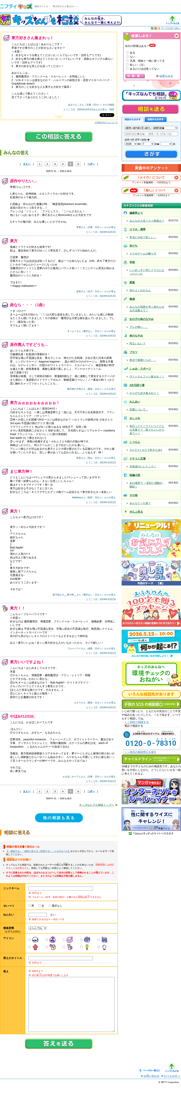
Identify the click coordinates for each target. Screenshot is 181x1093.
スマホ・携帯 (137, 229)
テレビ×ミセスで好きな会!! (145, 449)
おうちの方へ (172, 1083)
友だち (133, 245)
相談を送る (150, 109)
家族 (132, 282)
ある (132, 52)
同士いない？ (137, 343)
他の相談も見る (59, 818)
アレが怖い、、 (138, 326)
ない (132, 56)
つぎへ (91, 164)
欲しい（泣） (138, 64)
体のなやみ (136, 335)
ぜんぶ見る (136, 511)
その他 (133, 495)
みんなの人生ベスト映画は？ (146, 220)
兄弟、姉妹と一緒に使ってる (147, 60)
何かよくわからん (140, 290)
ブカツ (133, 352)
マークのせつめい (171, 28)
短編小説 (134, 475)
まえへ (26, 164)
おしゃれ (134, 418)
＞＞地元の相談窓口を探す (140, 752)
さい (52, 914)
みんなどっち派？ (140, 503)
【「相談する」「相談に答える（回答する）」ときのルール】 (38, 851)
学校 (132, 262)
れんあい (134, 401)
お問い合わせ (151, 1083)
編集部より (136, 212)
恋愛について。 (138, 409)
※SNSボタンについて (106, 122)
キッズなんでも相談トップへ (96, 804)
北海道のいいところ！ (142, 466)
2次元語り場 (136, 385)
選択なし (57, 905)
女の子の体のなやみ (141, 319)
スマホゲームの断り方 (142, 253)
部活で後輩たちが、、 (142, 360)
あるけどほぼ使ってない (144, 68)
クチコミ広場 (137, 458)
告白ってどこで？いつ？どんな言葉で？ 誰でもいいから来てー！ (146, 430)
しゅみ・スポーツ (140, 368)
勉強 (132, 298)
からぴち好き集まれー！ (144, 393)
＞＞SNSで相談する (136, 722)
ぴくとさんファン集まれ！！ (146, 376)
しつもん (134, 442)
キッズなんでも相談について (151, 95)
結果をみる (166, 76)
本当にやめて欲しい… (142, 237)
